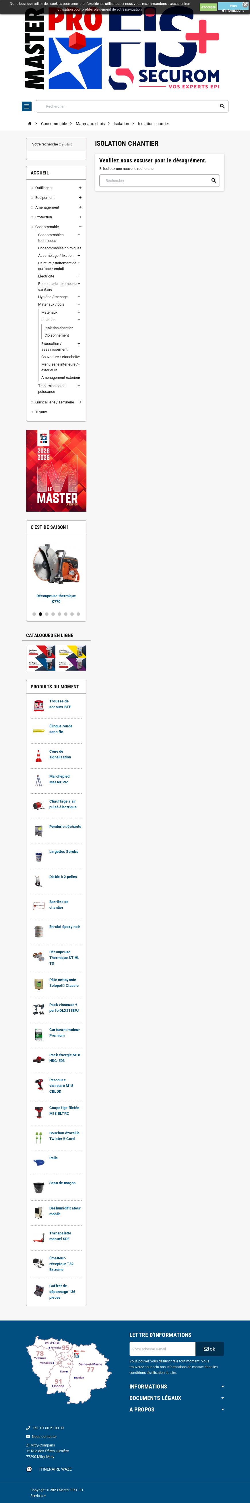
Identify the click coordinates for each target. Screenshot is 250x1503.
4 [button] (53, 614)
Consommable (47, 227)
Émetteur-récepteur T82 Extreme (61, 1264)
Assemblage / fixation (55, 255)
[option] (56, 572)
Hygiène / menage (53, 297)
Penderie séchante (65, 826)
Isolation (48, 320)
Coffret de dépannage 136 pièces (62, 1292)
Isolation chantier (58, 328)
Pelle (53, 1158)
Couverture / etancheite (60, 357)
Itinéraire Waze (55, 1469)
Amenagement (47, 207)
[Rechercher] (132, 106)
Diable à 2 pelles (63, 877)
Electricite (46, 276)
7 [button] (72, 614)
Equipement (45, 197)
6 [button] (65, 614)
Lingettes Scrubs (63, 851)
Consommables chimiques (60, 248)
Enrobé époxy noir (64, 927)
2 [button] (40, 614)
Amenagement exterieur (60, 377)
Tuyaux (41, 412)
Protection (43, 217)
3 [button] (47, 614)
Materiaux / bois (51, 304)
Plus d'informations (233, 7)
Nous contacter (44, 1436)
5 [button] (59, 614)
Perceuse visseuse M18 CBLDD (61, 1086)
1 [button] (34, 614)
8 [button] (78, 614)
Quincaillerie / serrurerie (54, 402)
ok (209, 1349)
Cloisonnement (56, 335)
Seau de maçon (62, 1183)
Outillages (43, 188)
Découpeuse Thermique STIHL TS (64, 958)
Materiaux (49, 312)
